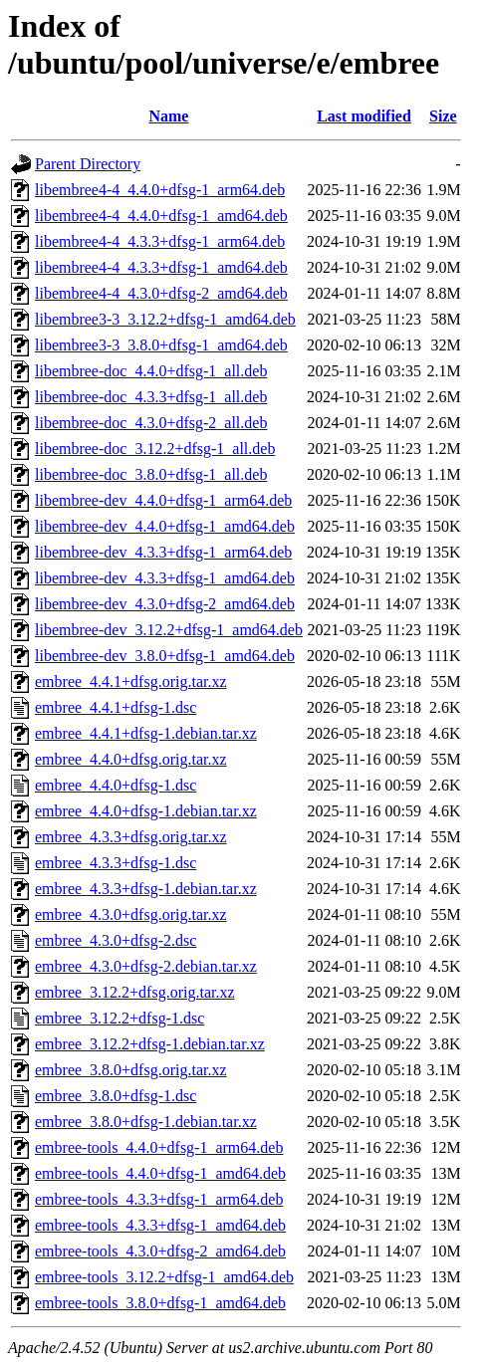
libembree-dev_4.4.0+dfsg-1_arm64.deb (163, 500)
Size (443, 116)
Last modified (364, 116)
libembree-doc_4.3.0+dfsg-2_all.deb (151, 422)
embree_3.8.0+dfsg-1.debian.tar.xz (146, 1121)
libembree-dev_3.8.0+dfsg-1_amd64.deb (165, 655)
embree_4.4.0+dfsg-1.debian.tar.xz (146, 810)
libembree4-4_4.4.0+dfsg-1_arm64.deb (160, 189)
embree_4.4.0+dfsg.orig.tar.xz (131, 759)
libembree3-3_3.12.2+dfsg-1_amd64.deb (165, 319)
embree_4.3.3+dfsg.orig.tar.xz (131, 836)
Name (168, 116)
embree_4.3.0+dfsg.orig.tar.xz (131, 914)
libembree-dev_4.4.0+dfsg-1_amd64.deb (165, 526)
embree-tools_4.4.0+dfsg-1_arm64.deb (159, 1147)
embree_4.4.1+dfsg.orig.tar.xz (131, 681)
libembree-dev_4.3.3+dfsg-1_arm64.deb (163, 552)
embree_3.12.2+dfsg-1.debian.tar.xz (150, 1043)
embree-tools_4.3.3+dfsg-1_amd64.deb (160, 1225)
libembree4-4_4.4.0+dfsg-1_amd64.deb (161, 215)
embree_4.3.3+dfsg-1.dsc (115, 862)
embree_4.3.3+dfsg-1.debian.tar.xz (146, 888)
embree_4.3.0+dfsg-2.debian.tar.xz (146, 966)
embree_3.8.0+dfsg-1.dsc (115, 1095)
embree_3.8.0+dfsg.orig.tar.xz (131, 1069)
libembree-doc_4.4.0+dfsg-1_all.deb (151, 370)
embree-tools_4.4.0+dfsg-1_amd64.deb (160, 1173)
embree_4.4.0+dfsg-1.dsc (115, 785)
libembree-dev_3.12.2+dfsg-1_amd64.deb (169, 629)
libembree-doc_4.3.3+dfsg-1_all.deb (151, 396)
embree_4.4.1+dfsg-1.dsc (115, 707)
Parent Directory (87, 163)
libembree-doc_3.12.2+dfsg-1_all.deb (155, 448)
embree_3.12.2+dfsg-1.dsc (119, 1018)
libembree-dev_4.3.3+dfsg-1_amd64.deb (165, 577)
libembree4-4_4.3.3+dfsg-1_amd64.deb (161, 267)
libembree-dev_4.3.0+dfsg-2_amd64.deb (165, 603)
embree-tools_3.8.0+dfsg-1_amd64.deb (160, 1302)
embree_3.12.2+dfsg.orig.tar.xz (135, 992)
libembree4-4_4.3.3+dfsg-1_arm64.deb (160, 241)
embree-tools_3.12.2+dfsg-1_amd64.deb (164, 1276)
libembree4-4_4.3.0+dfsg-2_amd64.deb (161, 293)
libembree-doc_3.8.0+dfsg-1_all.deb (151, 474)
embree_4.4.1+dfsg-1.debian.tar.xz (146, 733)
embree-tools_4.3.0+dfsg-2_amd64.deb (160, 1251)
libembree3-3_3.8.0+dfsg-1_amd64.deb (161, 345)
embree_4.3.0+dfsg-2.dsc (115, 940)
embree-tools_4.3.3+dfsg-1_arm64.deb (159, 1199)
